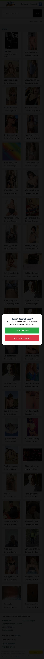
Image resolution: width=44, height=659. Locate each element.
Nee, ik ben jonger (22, 338)
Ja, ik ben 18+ (22, 330)
